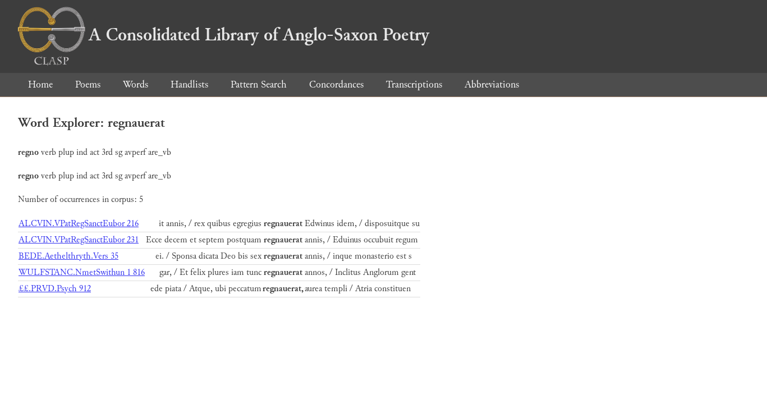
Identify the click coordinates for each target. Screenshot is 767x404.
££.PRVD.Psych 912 (55, 288)
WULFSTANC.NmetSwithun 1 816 (82, 272)
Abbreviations (492, 84)
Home (40, 84)
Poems (87, 84)
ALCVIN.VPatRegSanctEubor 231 (79, 239)
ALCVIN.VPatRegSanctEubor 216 (79, 223)
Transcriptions (414, 84)
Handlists (189, 84)
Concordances (336, 84)
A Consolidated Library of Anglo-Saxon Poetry (223, 35)
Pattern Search (259, 84)
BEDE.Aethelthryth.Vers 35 (68, 256)
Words (135, 84)
